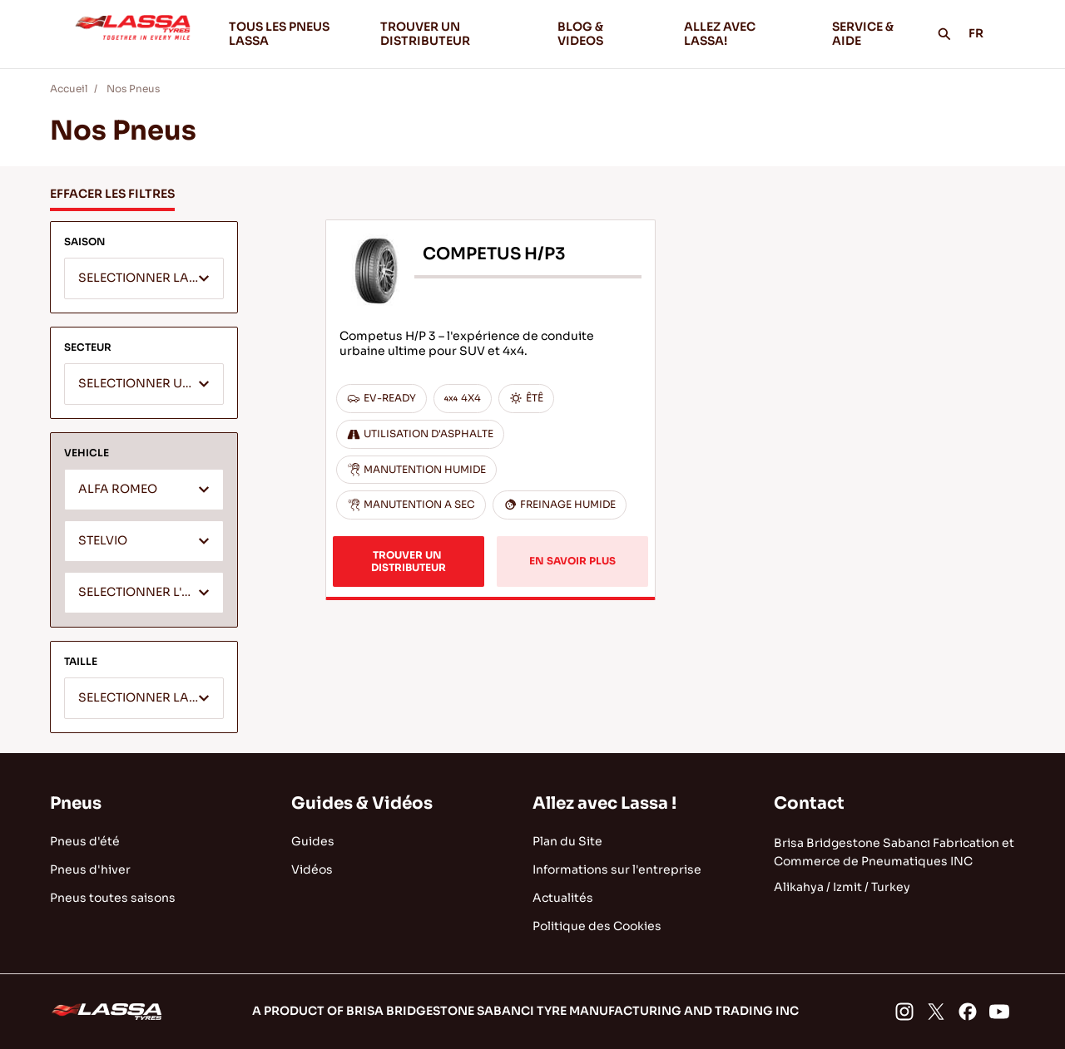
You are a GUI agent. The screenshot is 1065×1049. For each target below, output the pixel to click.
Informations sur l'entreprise (616, 869)
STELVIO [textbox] (102, 541)
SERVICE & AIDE (863, 33)
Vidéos (312, 869)
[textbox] (144, 279)
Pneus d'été (85, 841)
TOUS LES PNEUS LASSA (279, 33)
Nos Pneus (133, 88)
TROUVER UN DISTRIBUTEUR (425, 33)
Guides (312, 841)
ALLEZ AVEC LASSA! (744, 33)
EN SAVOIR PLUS (572, 560)
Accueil (68, 88)
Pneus (76, 803)
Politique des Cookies (596, 925)
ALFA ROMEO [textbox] (117, 489)
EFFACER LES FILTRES (112, 193)
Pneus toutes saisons (113, 897)
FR (985, 33)
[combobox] (144, 278)
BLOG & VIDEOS (607, 33)
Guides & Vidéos (362, 803)
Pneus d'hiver (90, 869)
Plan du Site (567, 841)
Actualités (562, 897)
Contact (809, 803)
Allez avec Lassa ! (604, 803)
